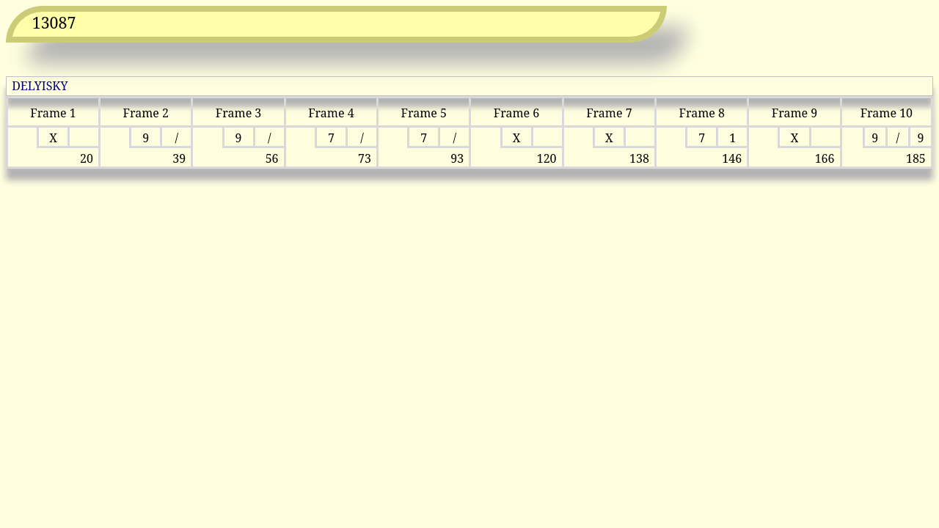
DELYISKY (39, 86)
